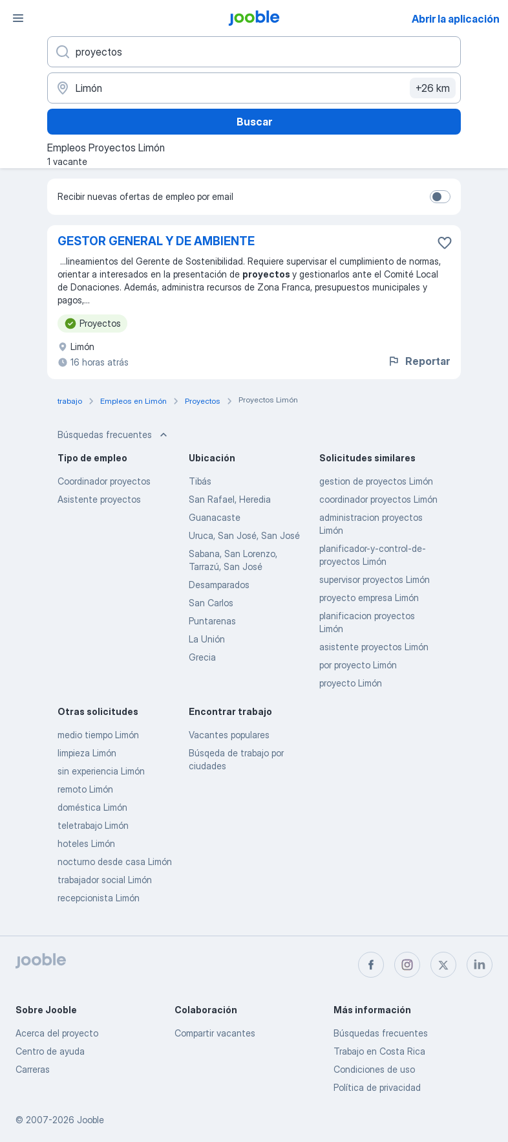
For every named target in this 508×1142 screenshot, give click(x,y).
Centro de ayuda (50, 1051)
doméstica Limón (92, 807)
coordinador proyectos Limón (378, 499)
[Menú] (18, 18)
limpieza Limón (87, 752)
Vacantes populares (229, 734)
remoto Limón (85, 789)
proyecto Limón (350, 682)
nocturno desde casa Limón (115, 861)
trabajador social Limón (105, 879)
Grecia (202, 657)
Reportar (418, 361)
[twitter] (443, 965)
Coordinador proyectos (104, 481)
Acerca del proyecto (57, 1032)
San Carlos (211, 602)
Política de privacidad (377, 1087)
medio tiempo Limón (98, 734)
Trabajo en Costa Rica (379, 1051)
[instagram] (407, 965)
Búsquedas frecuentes (380, 1032)
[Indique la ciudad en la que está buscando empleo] (254, 88)
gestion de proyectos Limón (376, 481)
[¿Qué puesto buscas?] (254, 51)
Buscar (254, 121)
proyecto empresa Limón (369, 597)
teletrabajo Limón (93, 825)
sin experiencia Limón (101, 770)
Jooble (90, 1119)
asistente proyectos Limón (374, 646)
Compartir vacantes (215, 1032)
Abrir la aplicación (456, 18)
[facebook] (371, 965)
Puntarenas (212, 620)
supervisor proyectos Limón (374, 579)
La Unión (207, 638)
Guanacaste (214, 517)
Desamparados (219, 584)
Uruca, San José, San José (244, 535)
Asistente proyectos (99, 499)
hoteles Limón (86, 843)
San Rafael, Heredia (230, 499)
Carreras (33, 1069)
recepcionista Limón (99, 897)
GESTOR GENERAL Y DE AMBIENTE (156, 241)
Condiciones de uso (374, 1069)
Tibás (200, 481)
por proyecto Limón (358, 664)
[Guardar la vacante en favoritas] (445, 242)
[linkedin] (479, 965)
